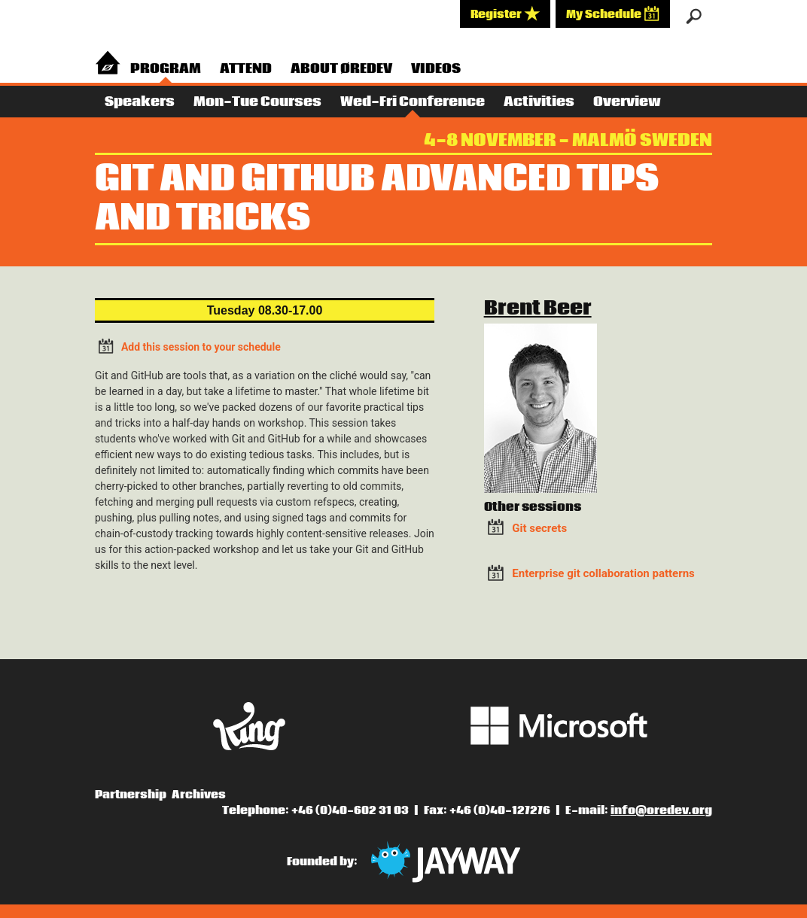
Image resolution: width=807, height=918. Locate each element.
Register (505, 13)
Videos (436, 69)
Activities (539, 102)
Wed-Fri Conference (412, 102)
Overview (627, 102)
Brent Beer (538, 308)
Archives (199, 794)
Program (165, 69)
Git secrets (539, 528)
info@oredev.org (661, 810)
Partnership (130, 794)
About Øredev (341, 69)
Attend (246, 69)
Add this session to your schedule (188, 346)
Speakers (140, 102)
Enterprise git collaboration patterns (603, 573)
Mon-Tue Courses (257, 102)
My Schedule (612, 13)
